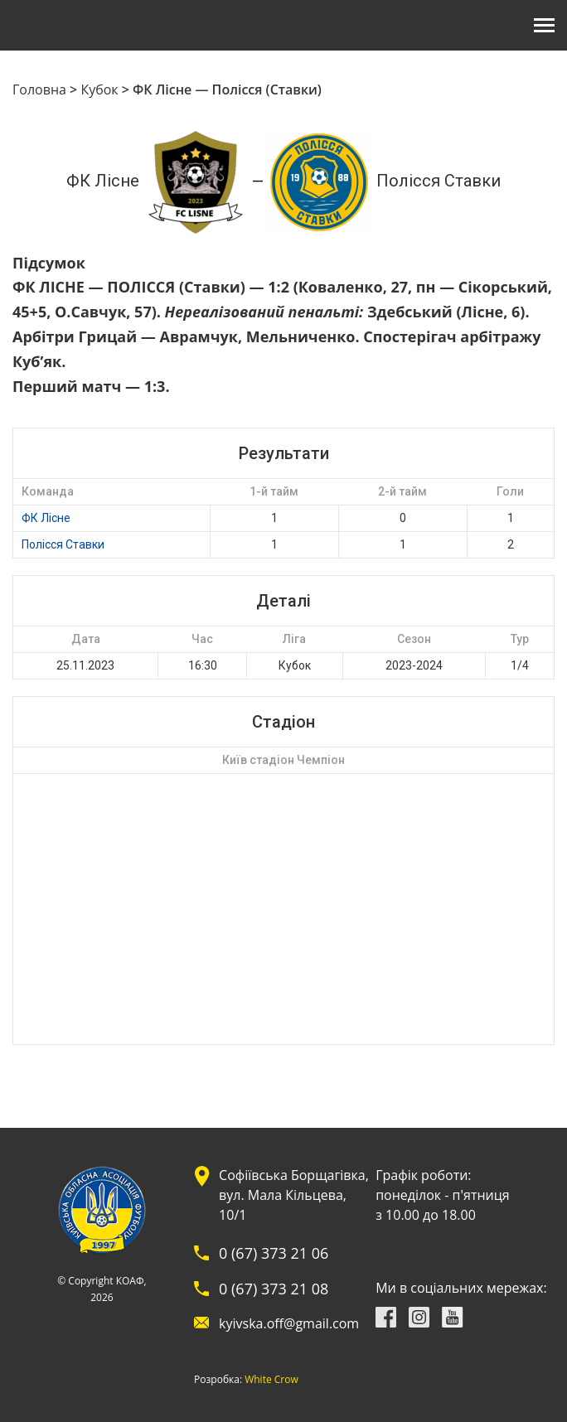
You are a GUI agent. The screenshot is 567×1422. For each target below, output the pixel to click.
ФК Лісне (46, 518)
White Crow (271, 1380)
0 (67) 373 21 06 (273, 1252)
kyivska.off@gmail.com (289, 1323)
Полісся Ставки (63, 544)
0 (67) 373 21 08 (273, 1288)
